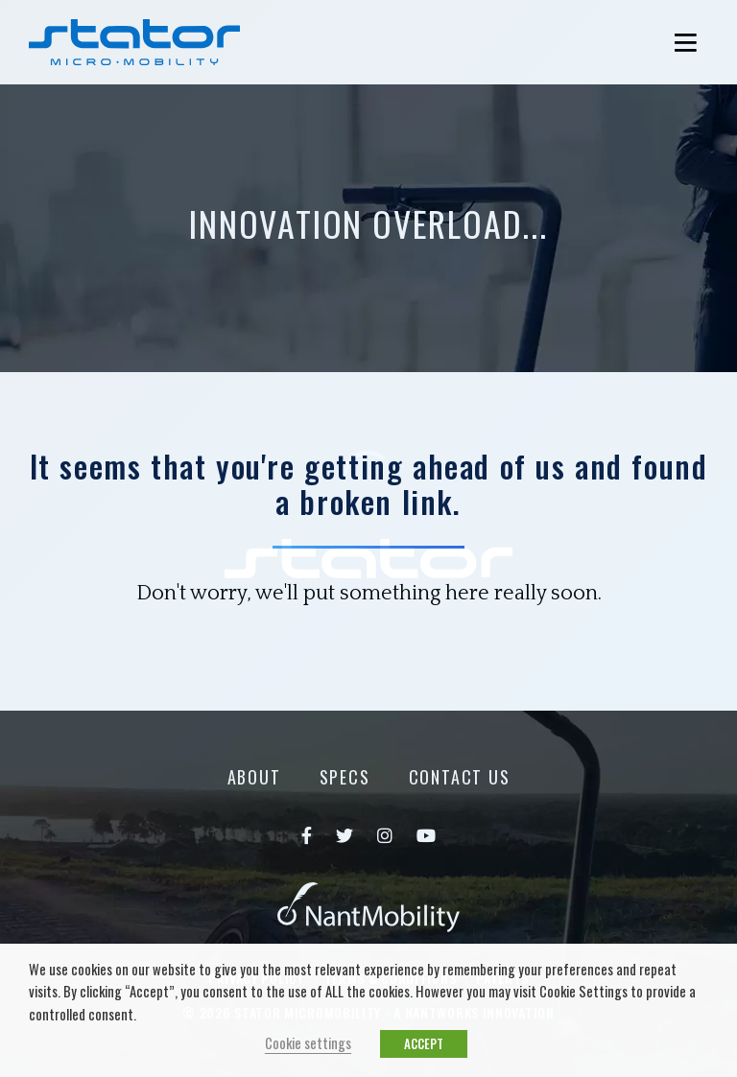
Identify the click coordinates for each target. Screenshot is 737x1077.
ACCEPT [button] (423, 1043)
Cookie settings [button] (308, 1043)
